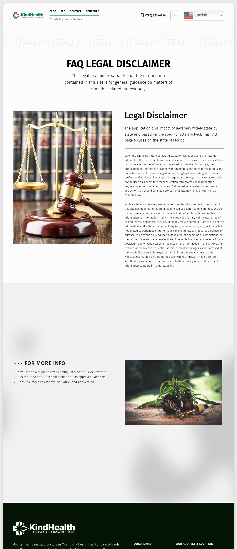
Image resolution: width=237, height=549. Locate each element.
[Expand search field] (175, 15)
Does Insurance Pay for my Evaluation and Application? (56, 382)
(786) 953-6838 (155, 15)
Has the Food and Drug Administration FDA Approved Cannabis (62, 377)
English (195, 15)
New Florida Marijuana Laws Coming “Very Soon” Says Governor (62, 372)
